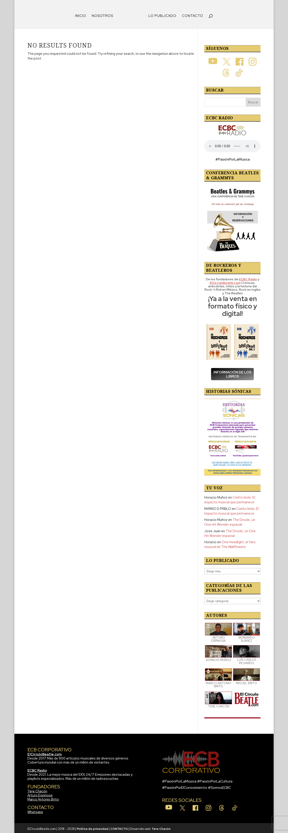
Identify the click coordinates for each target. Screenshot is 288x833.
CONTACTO (191, 14)
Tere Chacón (37, 789)
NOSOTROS (104, 14)
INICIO (82, 14)
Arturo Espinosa (39, 794)
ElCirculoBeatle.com (44, 752)
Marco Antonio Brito (43, 798)
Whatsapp (35, 810)
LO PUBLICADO (161, 14)
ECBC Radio (37, 769)
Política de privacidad (92, 827)
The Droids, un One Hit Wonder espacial (229, 520)
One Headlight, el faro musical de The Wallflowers (230, 543)
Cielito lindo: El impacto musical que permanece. (229, 498)
